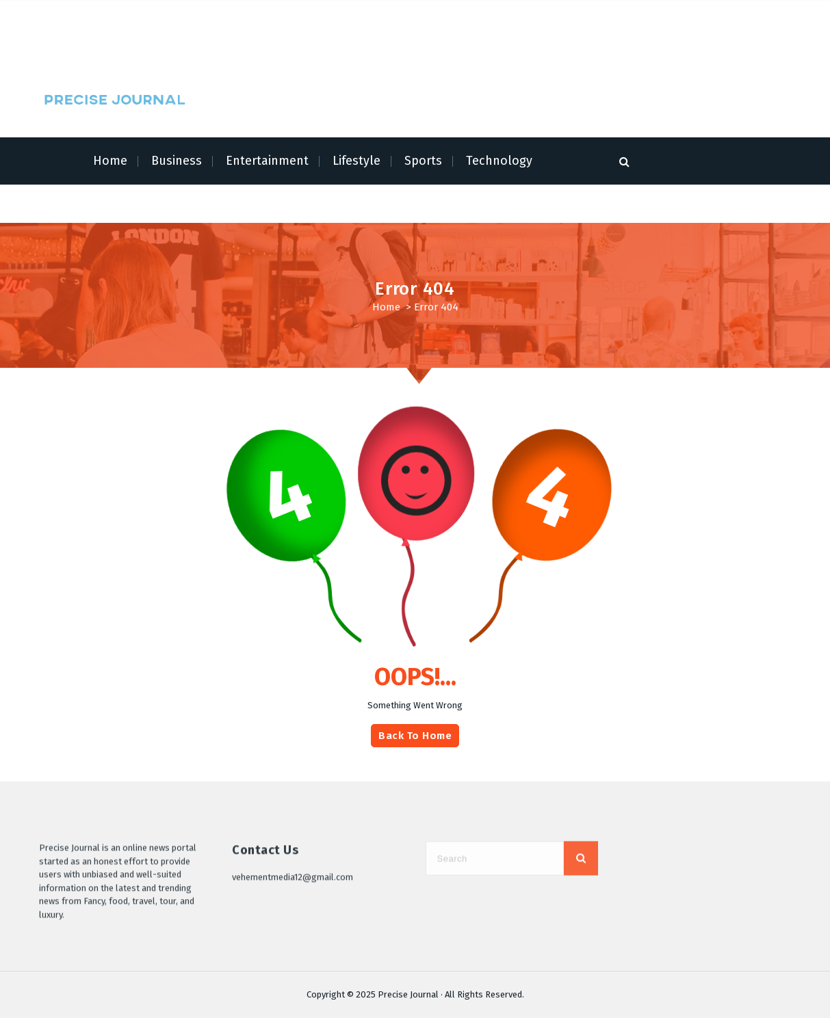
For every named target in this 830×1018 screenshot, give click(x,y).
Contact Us (277, 46)
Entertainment (267, 160)
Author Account (399, 15)
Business (176, 160)
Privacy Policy (242, 15)
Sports (423, 160)
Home (74, 15)
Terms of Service (172, 15)
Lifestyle (356, 160)
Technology (499, 160)
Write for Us (223, 46)
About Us (112, 15)
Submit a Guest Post (319, 15)
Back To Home (415, 735)
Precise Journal (408, 994)
